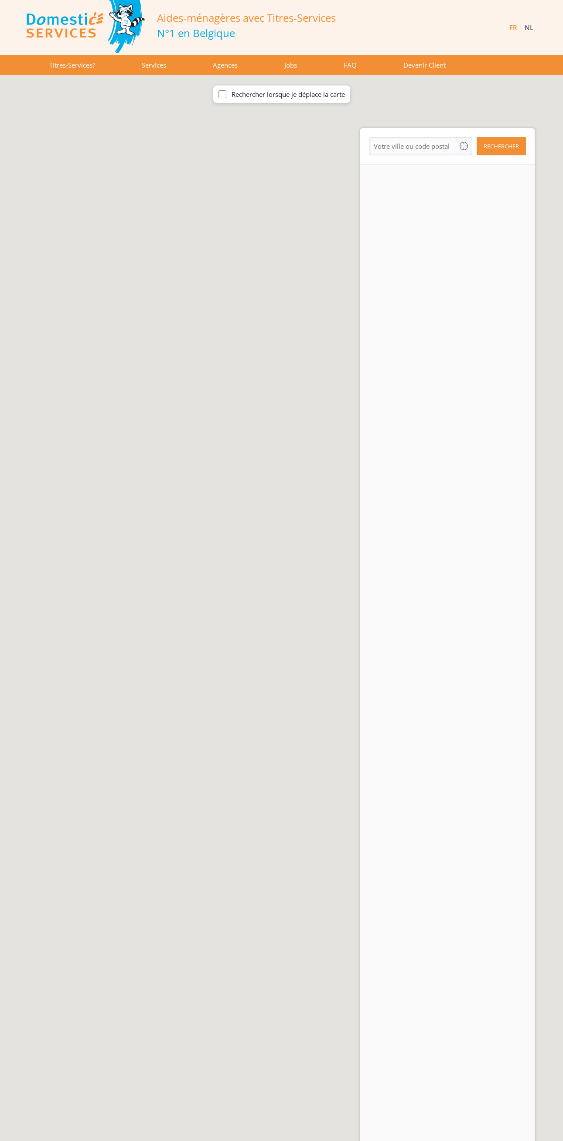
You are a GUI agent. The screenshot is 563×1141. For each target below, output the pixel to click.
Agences (225, 65)
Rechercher (501, 146)
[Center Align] (463, 146)
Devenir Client (424, 65)
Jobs (290, 65)
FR (513, 27)
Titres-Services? (72, 65)
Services (154, 65)
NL (529, 27)
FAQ (350, 65)
